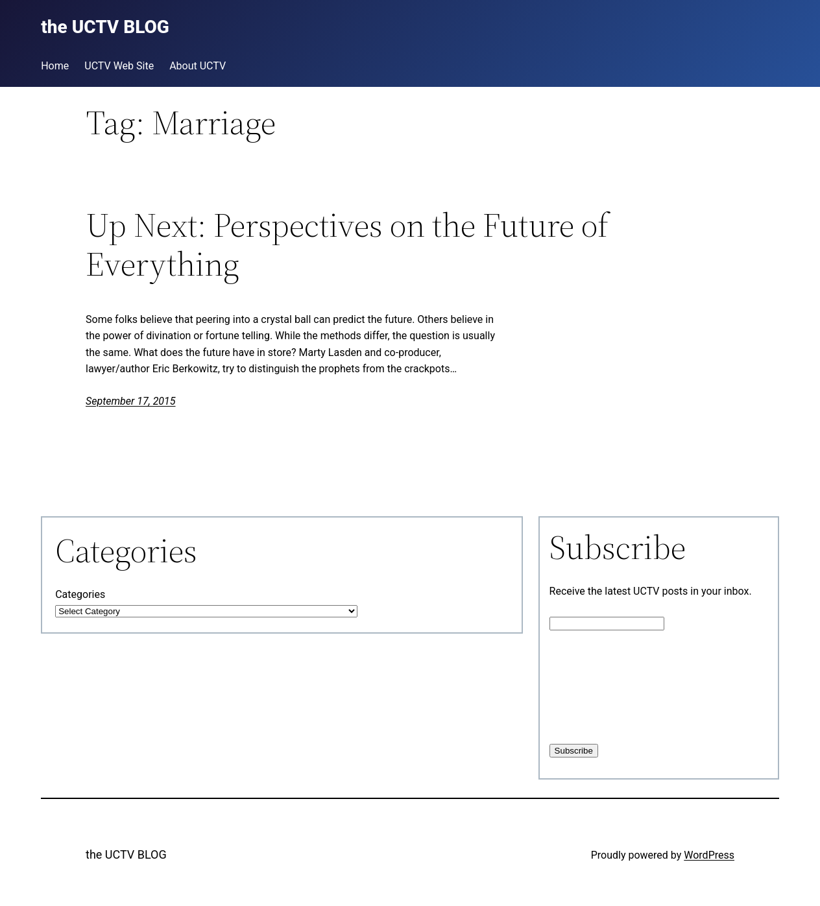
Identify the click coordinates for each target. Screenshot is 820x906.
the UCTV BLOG (126, 854)
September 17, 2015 (131, 401)
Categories (80, 594)
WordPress (709, 855)
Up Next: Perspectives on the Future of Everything (347, 244)
